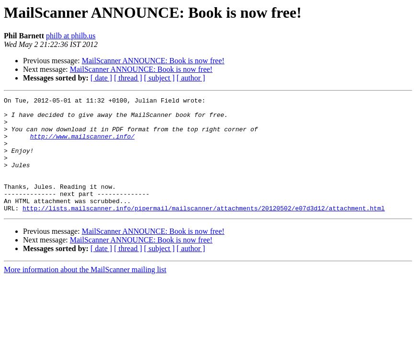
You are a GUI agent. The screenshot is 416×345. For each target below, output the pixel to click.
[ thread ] (128, 78)
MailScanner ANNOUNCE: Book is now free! (153, 61)
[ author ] (191, 78)
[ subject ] (159, 78)
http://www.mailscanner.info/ (82, 144)
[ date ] (101, 78)
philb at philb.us (71, 36)
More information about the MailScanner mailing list (85, 292)
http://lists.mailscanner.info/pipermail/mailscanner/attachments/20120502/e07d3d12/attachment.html (203, 231)
